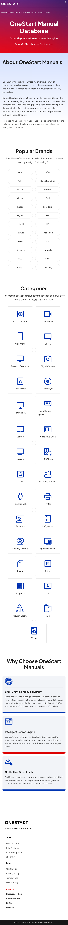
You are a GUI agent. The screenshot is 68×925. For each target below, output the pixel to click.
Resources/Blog (14, 894)
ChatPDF (10, 857)
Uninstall (10, 907)
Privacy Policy (12, 873)
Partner (9, 903)
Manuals (10, 889)
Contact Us (11, 869)
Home (3, 12)
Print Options (12, 848)
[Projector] (20, 521)
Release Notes (13, 898)
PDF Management (14, 852)
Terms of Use (12, 878)
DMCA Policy (12, 882)
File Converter (12, 843)
